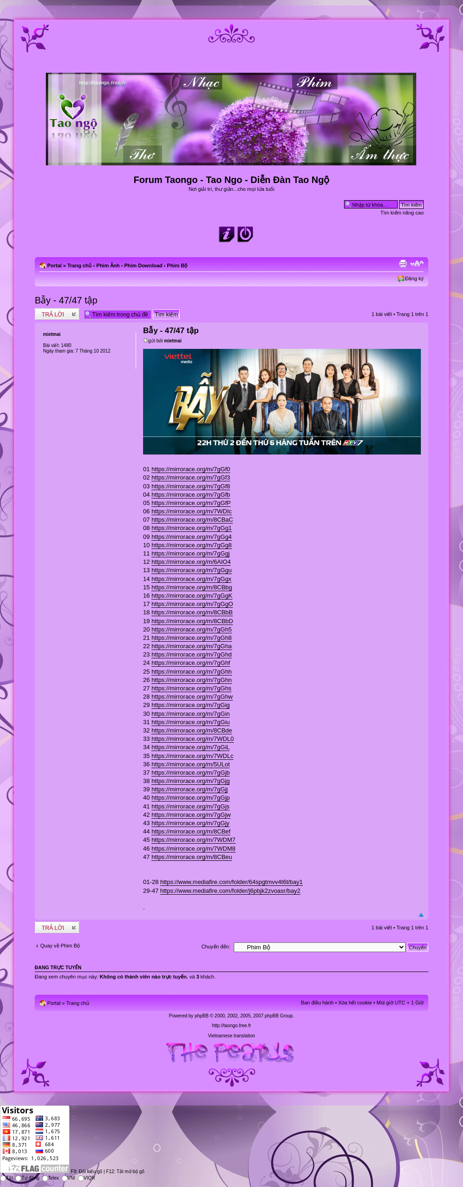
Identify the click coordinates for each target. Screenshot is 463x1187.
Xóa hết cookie (355, 1002)
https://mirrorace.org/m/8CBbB (192, 612)
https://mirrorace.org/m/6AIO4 (191, 561)
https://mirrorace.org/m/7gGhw (192, 696)
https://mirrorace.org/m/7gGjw (191, 814)
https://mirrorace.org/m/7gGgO (192, 603)
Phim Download (143, 265)
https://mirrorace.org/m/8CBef (191, 831)
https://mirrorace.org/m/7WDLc (192, 755)
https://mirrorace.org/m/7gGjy (190, 823)
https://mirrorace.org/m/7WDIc (191, 511)
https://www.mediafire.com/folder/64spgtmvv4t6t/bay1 (231, 881)
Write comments (57, 314)
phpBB (201, 1015)
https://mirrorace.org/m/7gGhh (191, 671)
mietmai (172, 340)
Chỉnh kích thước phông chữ (417, 263)
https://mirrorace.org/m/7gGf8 (190, 486)
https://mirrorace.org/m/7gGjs (190, 806)
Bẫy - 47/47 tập (66, 300)
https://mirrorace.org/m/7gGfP (191, 502)
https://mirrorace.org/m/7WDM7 (193, 839)
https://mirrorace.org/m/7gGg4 (191, 536)
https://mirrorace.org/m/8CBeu (191, 856)
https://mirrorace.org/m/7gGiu (190, 722)
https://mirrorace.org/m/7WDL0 (192, 738)
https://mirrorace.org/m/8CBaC (192, 519)
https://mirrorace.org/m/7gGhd (191, 654)
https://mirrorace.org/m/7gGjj (189, 789)
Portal (54, 265)
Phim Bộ (177, 265)
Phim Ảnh (107, 265)
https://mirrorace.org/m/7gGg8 (191, 545)
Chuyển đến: (215, 946)
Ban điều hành (317, 1002)
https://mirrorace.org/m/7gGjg (190, 780)
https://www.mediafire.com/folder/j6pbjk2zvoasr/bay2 (230, 890)
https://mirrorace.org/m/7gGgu (191, 570)
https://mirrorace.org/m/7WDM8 (193, 848)
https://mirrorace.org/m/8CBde (191, 730)
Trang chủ (79, 265)
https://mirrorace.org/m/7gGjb (190, 772)
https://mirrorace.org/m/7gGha (191, 646)
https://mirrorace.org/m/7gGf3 (190, 477)
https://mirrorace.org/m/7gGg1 (191, 527)
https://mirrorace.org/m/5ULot (190, 764)
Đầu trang (421, 915)
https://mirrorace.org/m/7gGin (190, 713)
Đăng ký (414, 278)
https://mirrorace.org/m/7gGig (190, 704)
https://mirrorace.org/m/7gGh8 (191, 637)
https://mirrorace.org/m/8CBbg (191, 587)
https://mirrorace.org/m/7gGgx (191, 578)
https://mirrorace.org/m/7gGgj (190, 553)
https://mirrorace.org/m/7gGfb (190, 494)
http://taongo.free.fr (231, 1025)
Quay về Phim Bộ (60, 945)
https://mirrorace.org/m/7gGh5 (191, 629)
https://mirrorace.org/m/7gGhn (191, 679)
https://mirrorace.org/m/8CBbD (192, 621)
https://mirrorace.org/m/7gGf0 (190, 469)
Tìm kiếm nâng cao (402, 212)
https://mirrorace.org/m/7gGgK (191, 595)
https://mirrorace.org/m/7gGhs (191, 688)
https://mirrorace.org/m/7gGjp (190, 797)
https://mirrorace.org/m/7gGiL (190, 747)
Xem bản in (403, 263)
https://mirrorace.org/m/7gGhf (190, 662)
